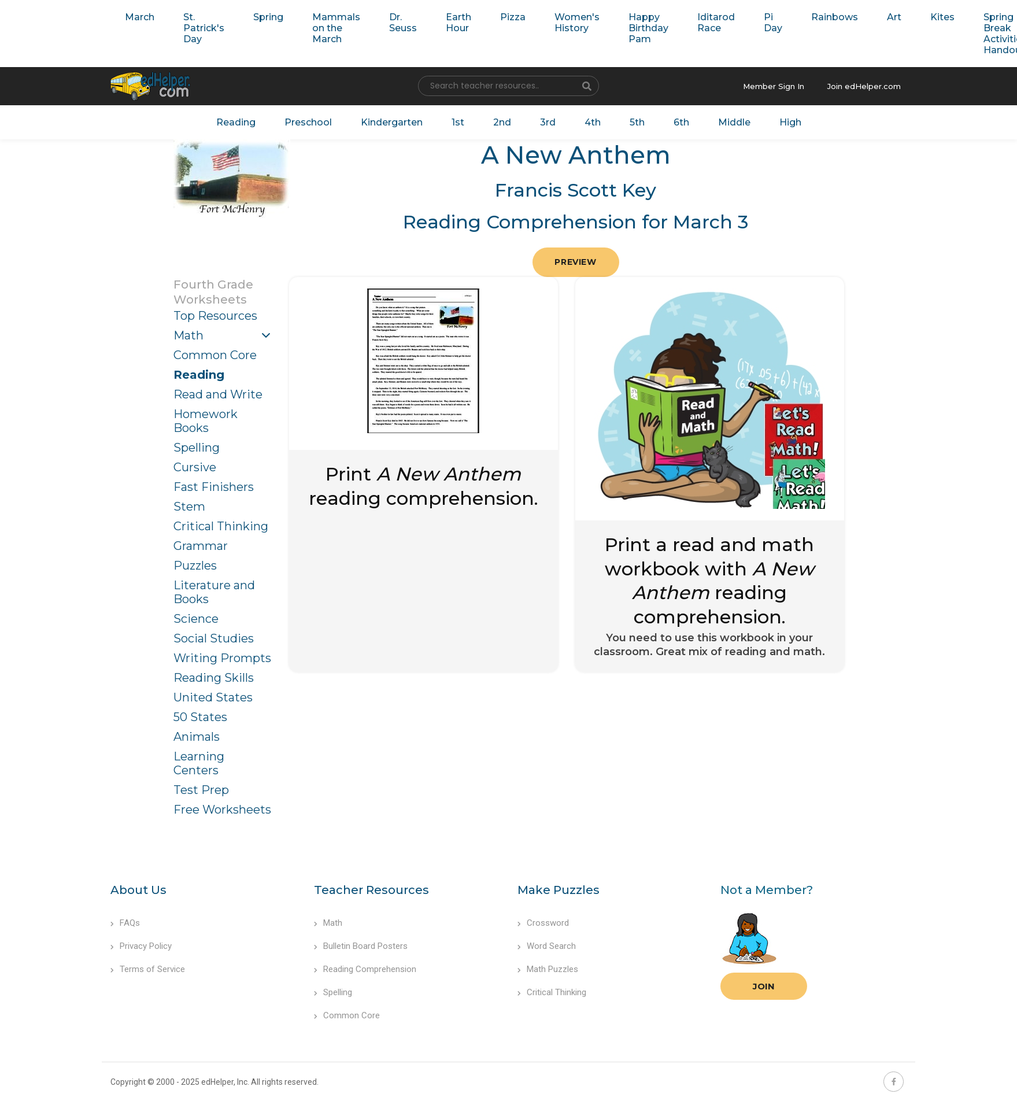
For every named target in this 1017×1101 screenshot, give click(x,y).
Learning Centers (198, 763)
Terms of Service (147, 969)
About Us (138, 890)
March (139, 17)
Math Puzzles (547, 969)
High (790, 122)
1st (458, 122)
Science (196, 619)
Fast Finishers (213, 487)
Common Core (215, 355)
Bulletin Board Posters (361, 946)
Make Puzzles (558, 890)
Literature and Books (214, 592)
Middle (734, 122)
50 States (200, 717)
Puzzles (195, 565)
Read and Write (217, 394)
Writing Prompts (222, 658)
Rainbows (834, 17)
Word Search (546, 946)
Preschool (308, 122)
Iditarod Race (716, 23)
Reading (236, 122)
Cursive (194, 467)
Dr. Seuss (403, 23)
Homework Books (205, 421)
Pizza (513, 17)
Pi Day (773, 23)
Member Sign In (773, 86)
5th (637, 122)
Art (894, 17)
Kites (942, 17)
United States (213, 697)
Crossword (543, 923)
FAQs (125, 923)
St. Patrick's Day (203, 28)
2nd (502, 122)
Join (764, 986)
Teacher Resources (371, 890)
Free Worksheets (222, 809)
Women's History (577, 23)
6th (681, 122)
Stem (189, 506)
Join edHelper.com (864, 86)
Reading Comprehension (365, 969)
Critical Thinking (220, 526)
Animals (196, 737)
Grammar (200, 546)
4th (593, 122)
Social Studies (213, 638)
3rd (548, 122)
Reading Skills (213, 678)
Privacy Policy (141, 946)
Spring (268, 17)
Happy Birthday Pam (648, 28)
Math (188, 335)
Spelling (196, 448)
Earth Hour (458, 23)
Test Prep (201, 790)
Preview (575, 262)
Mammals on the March (336, 28)
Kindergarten (392, 122)
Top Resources (215, 316)
